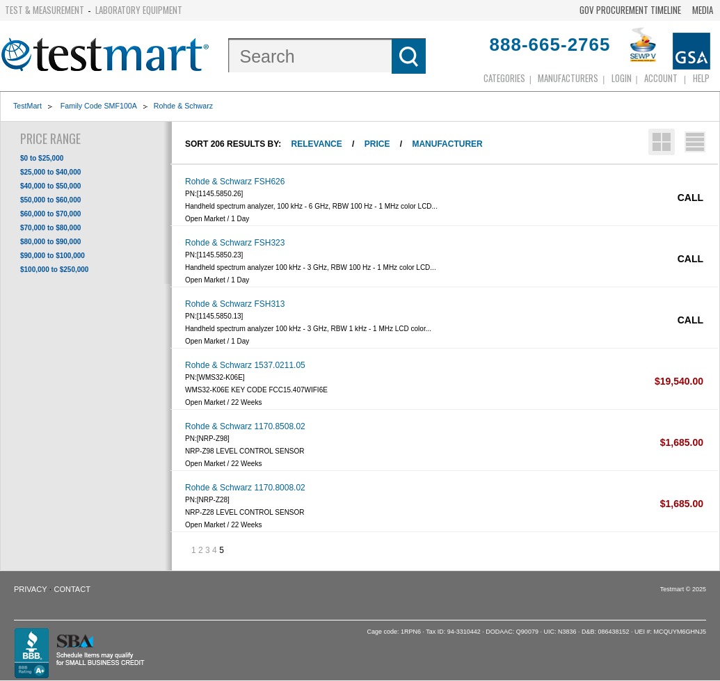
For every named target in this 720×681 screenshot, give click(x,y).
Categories (504, 78)
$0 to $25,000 (41, 158)
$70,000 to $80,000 (50, 228)
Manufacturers (568, 78)
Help (701, 78)
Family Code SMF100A (97, 106)
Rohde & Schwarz (183, 106)
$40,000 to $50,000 (50, 186)
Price (377, 144)
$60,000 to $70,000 (50, 214)
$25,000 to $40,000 (50, 172)
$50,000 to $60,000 (50, 200)
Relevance (316, 144)
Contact (72, 589)
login (621, 78)
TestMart (27, 106)
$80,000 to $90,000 (50, 242)
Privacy (30, 589)
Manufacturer (447, 144)
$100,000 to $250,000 (54, 269)
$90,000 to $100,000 (52, 255)
